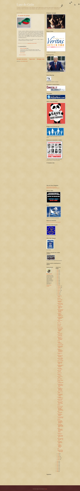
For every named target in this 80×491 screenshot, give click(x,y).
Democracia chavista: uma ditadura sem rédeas (59, 307)
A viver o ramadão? (60, 360)
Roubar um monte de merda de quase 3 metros (60, 402)
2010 (57, 468)
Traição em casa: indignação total (60, 304)
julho (58, 293)
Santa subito (59, 324)
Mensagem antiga (40, 59)
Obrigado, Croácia (60, 380)
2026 (57, 270)
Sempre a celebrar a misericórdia (60, 359)
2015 (57, 461)
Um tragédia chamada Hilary (60, 397)
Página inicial (32, 59)
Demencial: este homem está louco (59, 363)
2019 (57, 280)
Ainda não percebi (60, 406)
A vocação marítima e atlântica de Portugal (59, 446)
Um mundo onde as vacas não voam (60, 417)
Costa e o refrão (59, 299)
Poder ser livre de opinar (60, 392)
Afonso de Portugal (23, 48)
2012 (57, 465)
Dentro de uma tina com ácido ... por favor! (60, 439)
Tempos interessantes (59, 333)
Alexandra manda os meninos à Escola (60, 347)
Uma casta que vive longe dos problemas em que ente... (60, 421)
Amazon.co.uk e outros (59, 321)
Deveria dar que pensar (59, 353)
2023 (57, 274)
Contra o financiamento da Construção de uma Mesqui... (60, 430)
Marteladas (59, 298)
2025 (57, 271)
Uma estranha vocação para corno (59, 442)
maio (58, 453)
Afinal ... (58, 448)
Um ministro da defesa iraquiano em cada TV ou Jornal (60, 385)
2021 (57, 277)
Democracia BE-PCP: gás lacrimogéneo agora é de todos (60, 408)
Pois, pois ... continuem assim (60, 382)
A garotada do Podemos (59, 301)
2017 (57, 283)
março (59, 456)
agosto (59, 291)
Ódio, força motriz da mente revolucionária (60, 356)
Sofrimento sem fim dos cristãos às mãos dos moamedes (60, 310)
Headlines (58, 419)
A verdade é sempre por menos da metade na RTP (60, 314)
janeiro (59, 459)
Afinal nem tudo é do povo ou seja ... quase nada (60, 451)
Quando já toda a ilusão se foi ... (60, 400)
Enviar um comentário (22, 54)
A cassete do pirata (24, 15)
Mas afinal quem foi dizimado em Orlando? (60, 366)
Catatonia (58, 404)
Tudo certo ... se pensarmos (59, 433)
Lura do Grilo (25, 4)
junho (58, 294)
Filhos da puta (59, 372)
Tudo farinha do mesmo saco (59, 335)
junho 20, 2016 (22, 52)
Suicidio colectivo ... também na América (60, 395)
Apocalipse (59, 325)
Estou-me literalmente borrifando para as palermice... (60, 350)
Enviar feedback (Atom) (24, 61)
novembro (59, 287)
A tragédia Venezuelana (59, 343)
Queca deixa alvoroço (59, 371)
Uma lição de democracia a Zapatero (59, 414)
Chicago (58, 340)
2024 (57, 273)
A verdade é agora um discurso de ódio (60, 436)
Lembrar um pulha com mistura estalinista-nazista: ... (60, 329)
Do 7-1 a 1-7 (59, 322)
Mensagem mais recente (22, 59)
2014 (57, 462)
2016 (57, 284)
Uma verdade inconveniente (59, 368)
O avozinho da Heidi (59, 296)
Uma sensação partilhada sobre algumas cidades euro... (60, 425)
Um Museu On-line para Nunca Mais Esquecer (54, 222)
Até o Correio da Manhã (59, 377)
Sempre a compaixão (59, 374)
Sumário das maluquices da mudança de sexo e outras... (60, 389)
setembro (59, 290)
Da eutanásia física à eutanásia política (60, 318)
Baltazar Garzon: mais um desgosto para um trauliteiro (60, 338)
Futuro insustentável (59, 412)
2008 (57, 471)
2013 (57, 464)
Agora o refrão (59, 378)
